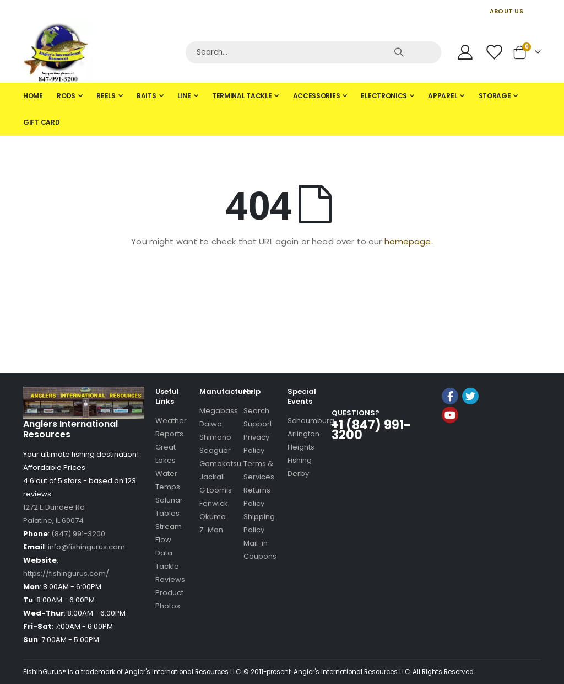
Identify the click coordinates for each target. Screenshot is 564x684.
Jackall (212, 477)
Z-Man (211, 530)
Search (256, 410)
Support (257, 424)
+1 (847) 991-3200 (371, 429)
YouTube (450, 415)
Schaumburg (311, 420)
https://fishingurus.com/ (66, 573)
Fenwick (213, 503)
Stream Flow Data (168, 539)
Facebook (450, 396)
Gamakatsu (220, 463)
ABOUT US (506, 11)
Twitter (470, 396)
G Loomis (215, 490)
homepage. (408, 241)
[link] (468, 444)
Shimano (215, 437)
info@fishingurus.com (86, 547)
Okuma (212, 516)
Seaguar (215, 450)
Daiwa (210, 424)
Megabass (218, 410)
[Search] (313, 52)
